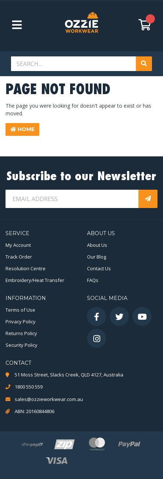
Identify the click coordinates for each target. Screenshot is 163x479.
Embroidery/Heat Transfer (35, 280)
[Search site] (144, 63)
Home (22, 129)
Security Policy (21, 345)
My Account (18, 245)
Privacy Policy (21, 321)
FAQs (92, 280)
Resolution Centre (26, 268)
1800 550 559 (29, 386)
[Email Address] (73, 199)
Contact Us (99, 268)
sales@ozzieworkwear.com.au (49, 399)
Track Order (19, 256)
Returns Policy (21, 333)
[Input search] (74, 63)
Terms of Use (20, 310)
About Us (97, 245)
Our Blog (96, 256)
